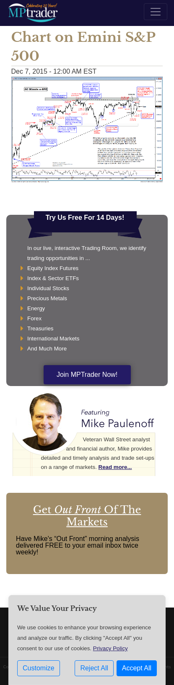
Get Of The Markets (87, 516)
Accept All (136, 668)
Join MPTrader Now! (87, 374)
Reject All (94, 668)
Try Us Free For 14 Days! (85, 217)
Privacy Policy (110, 648)
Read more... (115, 467)
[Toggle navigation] (155, 11)
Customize (39, 668)
